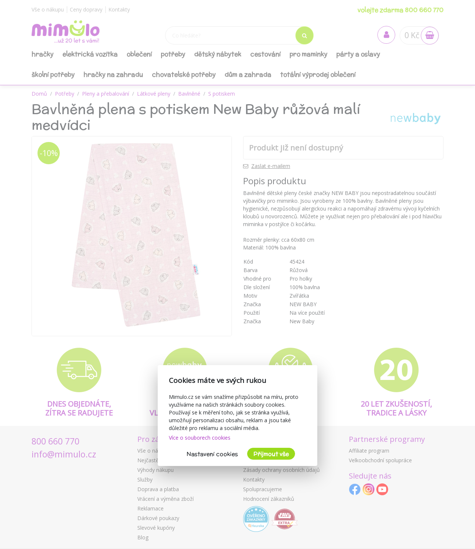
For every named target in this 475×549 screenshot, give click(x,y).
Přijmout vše (271, 454)
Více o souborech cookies (199, 437)
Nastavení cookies (212, 454)
